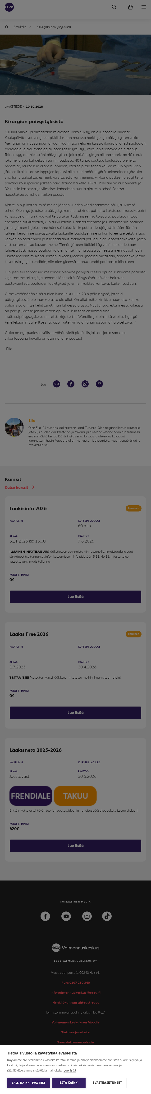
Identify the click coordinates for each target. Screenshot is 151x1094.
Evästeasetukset (107, 1083)
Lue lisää (70, 1070)
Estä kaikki (68, 1083)
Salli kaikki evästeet (28, 1083)
